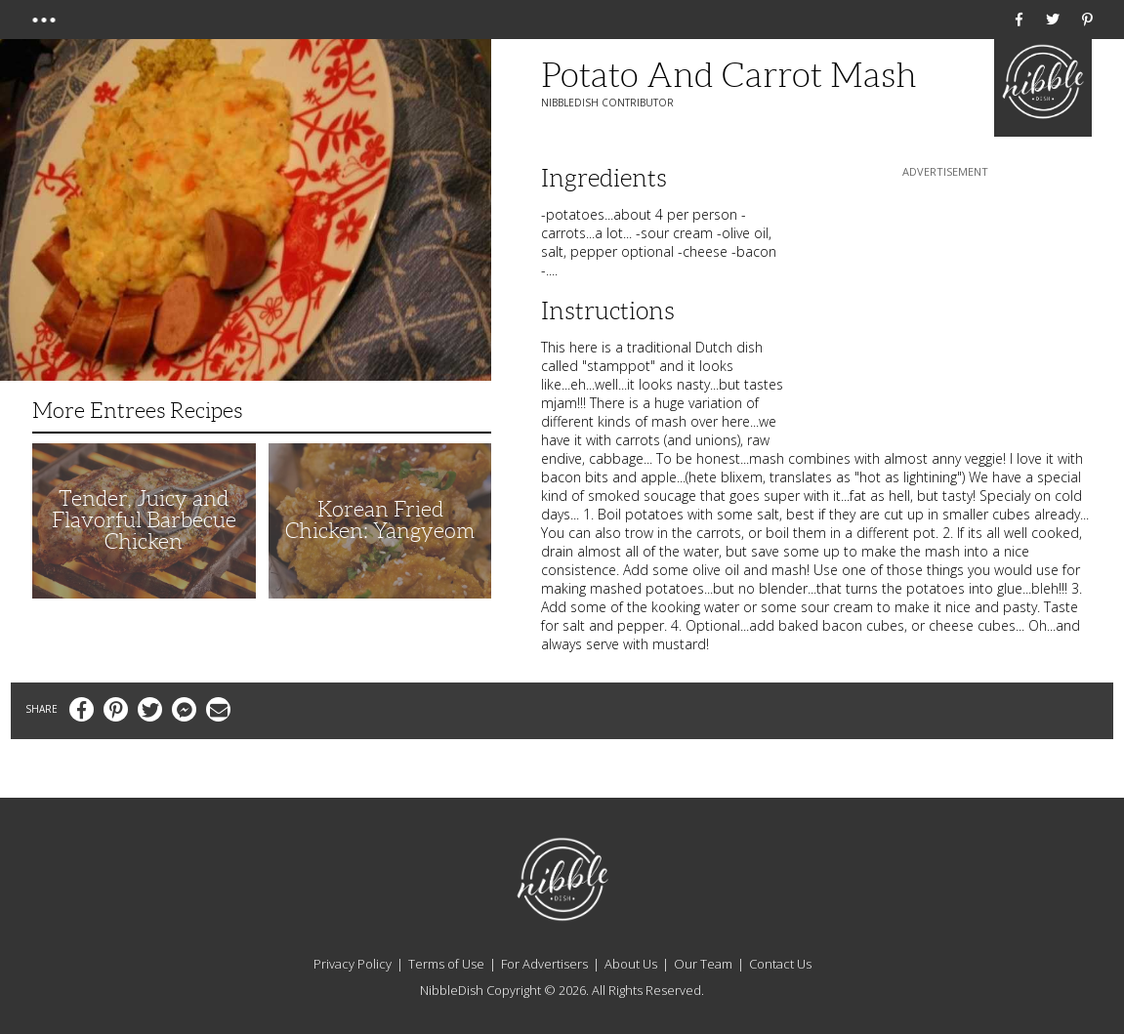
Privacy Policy (352, 963)
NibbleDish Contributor (607, 102)
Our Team (703, 963)
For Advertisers (544, 963)
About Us (630, 963)
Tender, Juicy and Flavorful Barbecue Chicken (144, 520)
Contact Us (780, 963)
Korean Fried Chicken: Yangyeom (380, 520)
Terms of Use (446, 963)
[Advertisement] (945, 304)
